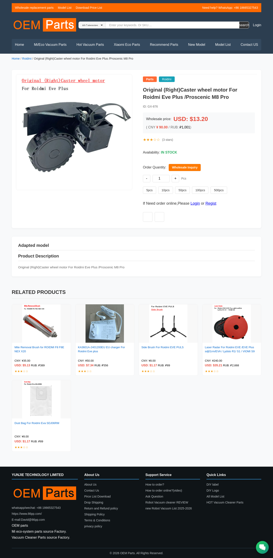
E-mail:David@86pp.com (28, 519)
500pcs (219, 190)
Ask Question (154, 496)
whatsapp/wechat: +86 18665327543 (36, 507)
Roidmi (27, 58)
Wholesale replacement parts (34, 7)
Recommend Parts (164, 44)
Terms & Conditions (97, 520)
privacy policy (93, 526)
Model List (64, 7)
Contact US (249, 44)
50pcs (182, 190)
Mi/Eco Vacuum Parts (50, 44)
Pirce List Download (97, 496)
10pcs (166, 190)
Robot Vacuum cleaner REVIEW (166, 502)
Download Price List (89, 7)
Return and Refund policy (101, 508)
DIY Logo (212, 490)
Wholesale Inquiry (184, 167)
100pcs (200, 190)
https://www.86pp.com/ (27, 513)
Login (257, 25)
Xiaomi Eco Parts (127, 44)
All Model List (215, 496)
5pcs (149, 190)
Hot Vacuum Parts (90, 44)
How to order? (154, 484)
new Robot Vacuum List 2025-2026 (168, 508)
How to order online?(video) (163, 490)
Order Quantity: (154, 167)
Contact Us (91, 490)
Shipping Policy (94, 514)
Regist (210, 203)
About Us (90, 484)
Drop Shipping (93, 502)
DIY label (212, 484)
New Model (196, 44)
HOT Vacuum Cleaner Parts (224, 502)
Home (19, 44)
